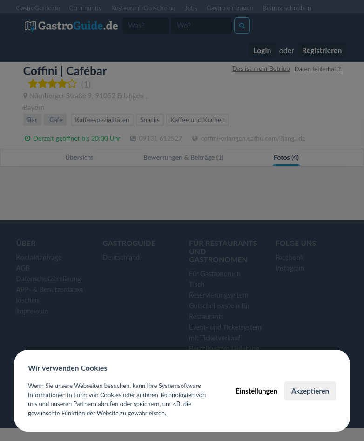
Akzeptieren (310, 391)
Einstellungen (256, 391)
